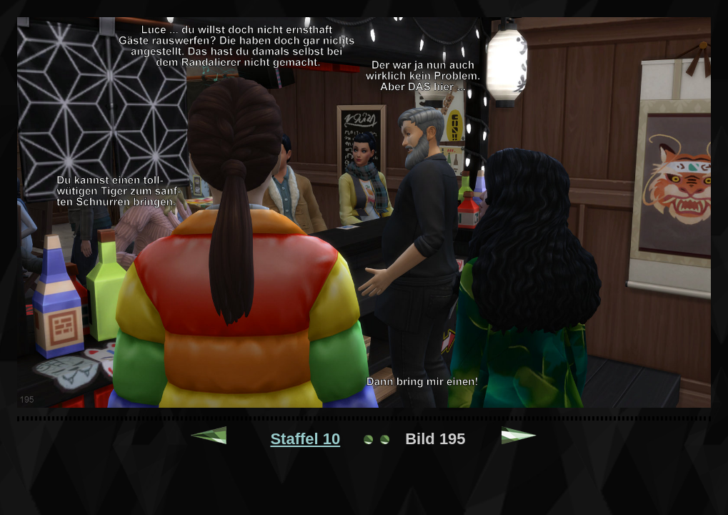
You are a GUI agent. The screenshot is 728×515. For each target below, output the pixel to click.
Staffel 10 (305, 439)
